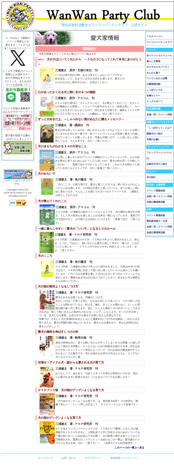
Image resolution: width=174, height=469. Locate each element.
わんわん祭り (153, 72)
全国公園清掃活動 (156, 202)
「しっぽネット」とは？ (159, 128)
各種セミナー (153, 95)
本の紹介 (151, 177)
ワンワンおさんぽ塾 (157, 78)
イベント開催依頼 (156, 190)
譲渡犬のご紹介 (155, 133)
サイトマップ (45, 458)
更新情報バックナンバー (124, 458)
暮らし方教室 (153, 61)
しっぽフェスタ (155, 90)
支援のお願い (153, 139)
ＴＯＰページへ (155, 36)
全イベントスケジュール (159, 55)
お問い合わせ (68, 458)
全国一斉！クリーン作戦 (159, 114)
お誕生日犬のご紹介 (157, 164)
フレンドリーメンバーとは (159, 155)
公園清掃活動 (153, 84)
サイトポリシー (93, 458)
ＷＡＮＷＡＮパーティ (158, 67)
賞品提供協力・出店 (157, 221)
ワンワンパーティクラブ (159, 42)
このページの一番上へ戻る (129, 447)
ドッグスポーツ (155, 101)
